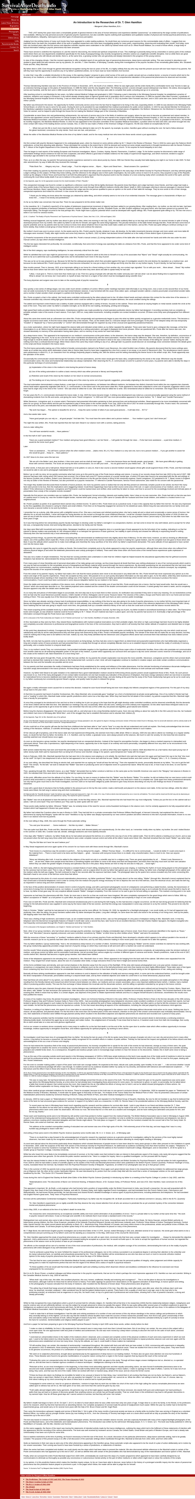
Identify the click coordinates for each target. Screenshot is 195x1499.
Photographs (64, 1493)
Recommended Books (93, 1493)
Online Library (78, 1493)
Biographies (43, 1493)
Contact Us (104, 1493)
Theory (71, 1493)
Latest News (35, 1493)
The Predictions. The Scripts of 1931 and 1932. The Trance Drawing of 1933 (55, 1476)
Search (116, 1493)
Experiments (56, 1493)
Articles (50, 1493)
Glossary (110, 1493)
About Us (28, 1493)
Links (84, 1493)
